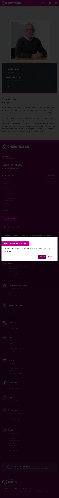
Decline (51, 257)
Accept (42, 257)
